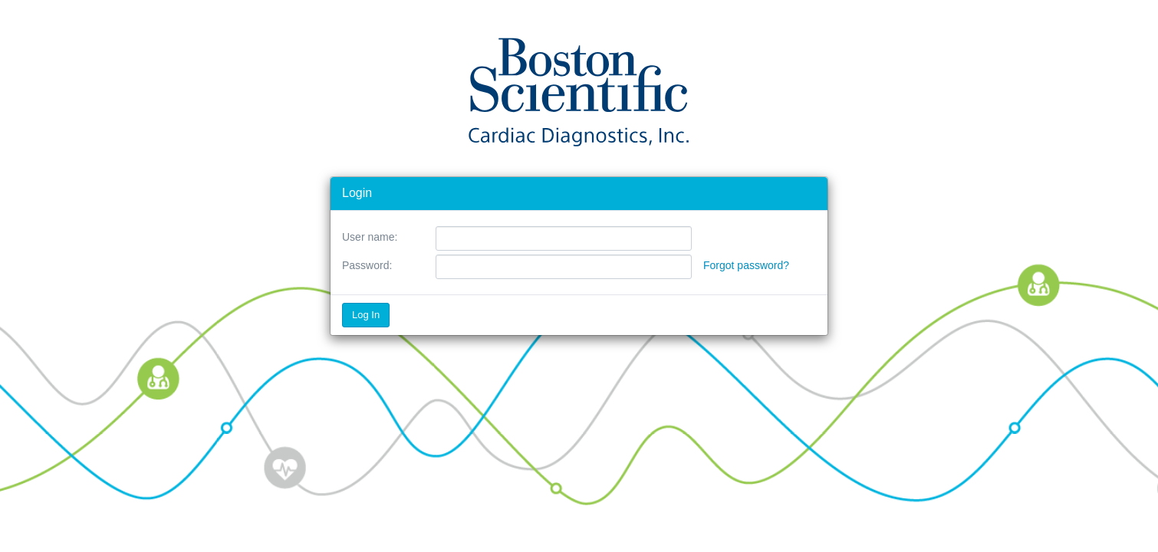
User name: (369, 237)
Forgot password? (746, 265)
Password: (367, 265)
